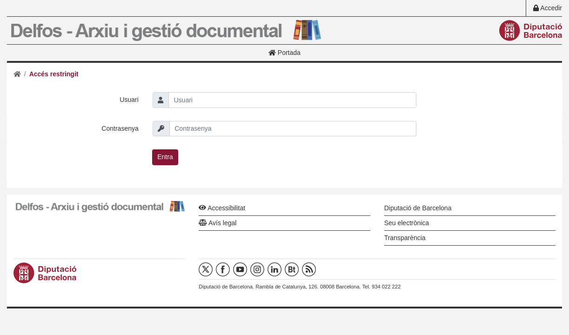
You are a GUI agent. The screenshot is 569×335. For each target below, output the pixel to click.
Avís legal (217, 223)
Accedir (547, 8)
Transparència (405, 237)
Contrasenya (119, 128)
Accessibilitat (222, 208)
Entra (165, 157)
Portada (284, 52)
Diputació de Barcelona (418, 208)
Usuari (129, 99)
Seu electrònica (406, 223)
